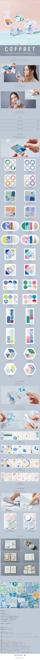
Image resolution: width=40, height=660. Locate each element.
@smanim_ (8, 623)
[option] (20, 22)
